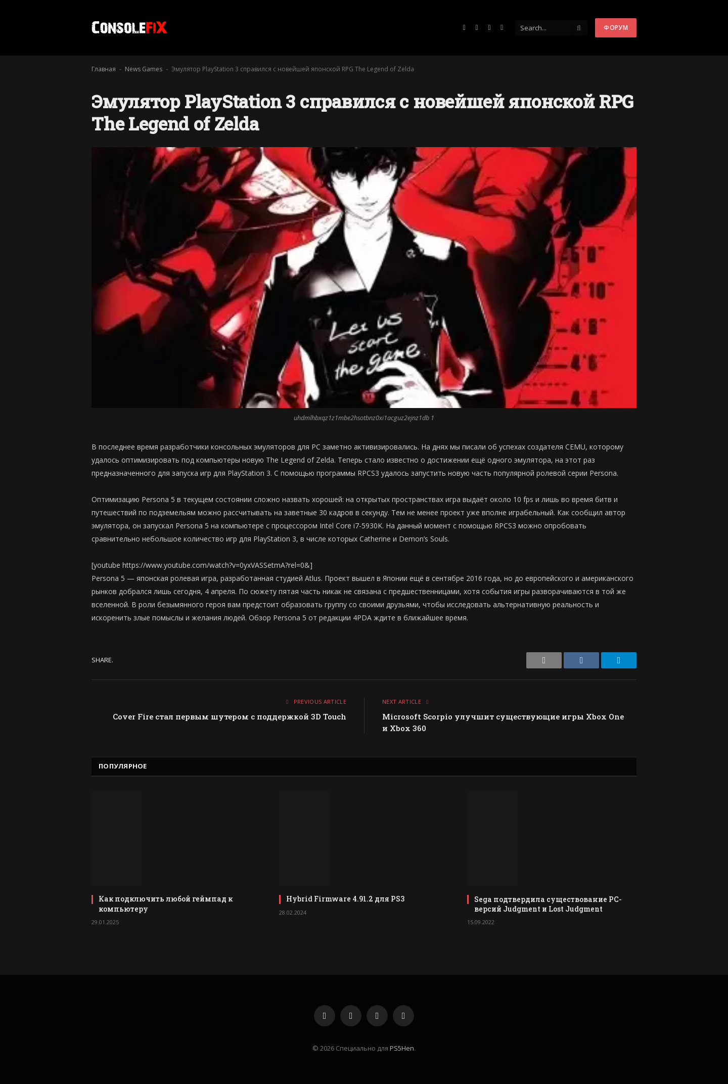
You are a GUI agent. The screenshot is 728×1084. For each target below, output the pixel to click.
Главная (104, 69)
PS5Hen (402, 1048)
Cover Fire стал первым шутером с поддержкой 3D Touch (229, 716)
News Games (143, 69)
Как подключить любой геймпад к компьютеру (166, 903)
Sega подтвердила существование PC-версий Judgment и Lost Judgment (548, 904)
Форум (616, 27)
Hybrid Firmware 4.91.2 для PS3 (345, 899)
